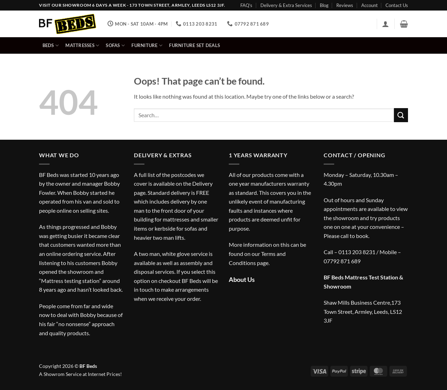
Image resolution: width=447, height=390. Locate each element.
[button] (385, 24)
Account (369, 5)
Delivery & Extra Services (286, 5)
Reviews (344, 5)
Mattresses (82, 45)
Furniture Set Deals (194, 45)
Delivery (202, 183)
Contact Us (397, 5)
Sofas (115, 45)
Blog (324, 5)
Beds (51, 45)
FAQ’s (246, 5)
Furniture (146, 45)
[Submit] (401, 115)
